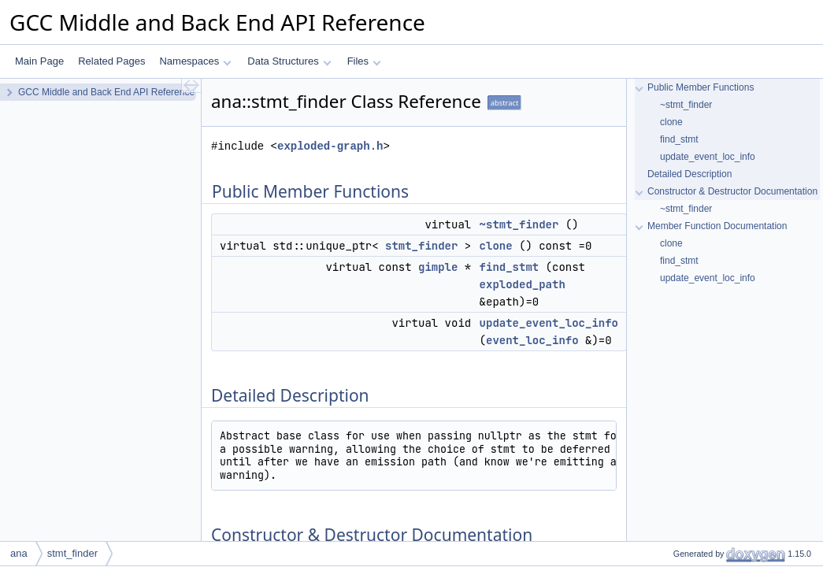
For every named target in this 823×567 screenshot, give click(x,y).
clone (496, 246)
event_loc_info (532, 340)
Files (364, 61)
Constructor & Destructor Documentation (732, 191)
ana (19, 553)
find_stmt (509, 267)
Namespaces (195, 61)
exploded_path (522, 284)
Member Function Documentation (717, 226)
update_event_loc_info (549, 323)
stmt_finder (421, 246)
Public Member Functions (700, 87)
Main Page (39, 61)
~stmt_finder (519, 224)
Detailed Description (689, 174)
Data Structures (289, 61)
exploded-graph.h (330, 146)
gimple (438, 267)
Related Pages (111, 61)
